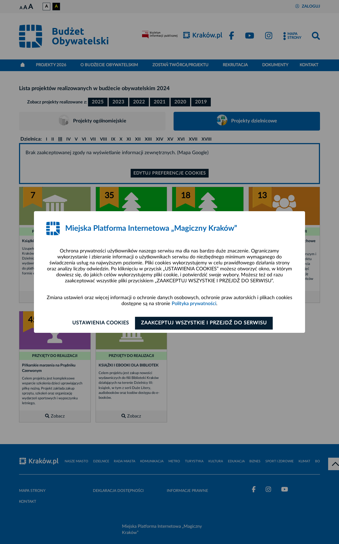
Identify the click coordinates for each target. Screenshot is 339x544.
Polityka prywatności (194, 303)
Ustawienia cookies (99, 323)
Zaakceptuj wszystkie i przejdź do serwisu (205, 323)
